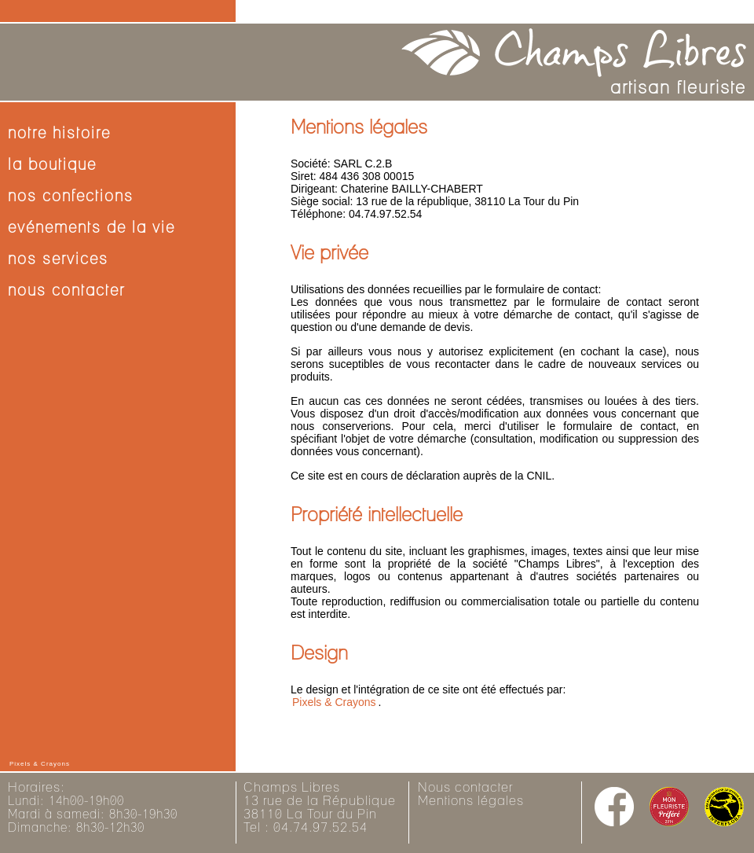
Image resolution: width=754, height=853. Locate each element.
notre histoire (59, 134)
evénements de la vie (91, 228)
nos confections (71, 196)
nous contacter (66, 291)
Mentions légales (471, 800)
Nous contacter (465, 787)
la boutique (52, 165)
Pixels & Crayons (334, 702)
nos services (58, 259)
